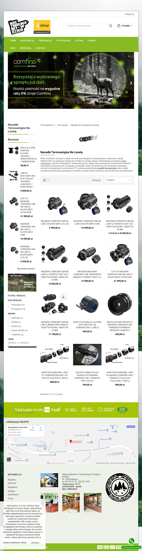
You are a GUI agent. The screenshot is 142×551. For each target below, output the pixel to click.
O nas (10, 498)
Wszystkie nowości (26, 269)
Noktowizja (27, 40)
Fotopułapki (63, 40)
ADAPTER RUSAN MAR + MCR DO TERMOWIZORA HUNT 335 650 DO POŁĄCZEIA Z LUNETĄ (54, 375)
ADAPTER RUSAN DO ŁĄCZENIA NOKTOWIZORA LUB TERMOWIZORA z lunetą (87, 325)
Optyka (79, 40)
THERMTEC (17, 335)
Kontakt (40, 48)
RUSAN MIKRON (20, 330)
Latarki (92, 40)
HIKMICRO (17, 318)
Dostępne (118, 180)
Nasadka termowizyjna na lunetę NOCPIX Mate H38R (27, 229)
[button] (17, 81)
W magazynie (18, 309)
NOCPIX (16, 326)
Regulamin (12, 487)
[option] (71, 80)
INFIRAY (16, 322)
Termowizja (45, 40)
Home (13, 40)
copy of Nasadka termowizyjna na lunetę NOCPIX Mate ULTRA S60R (119, 274)
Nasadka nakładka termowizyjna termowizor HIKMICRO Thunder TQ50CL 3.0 (87, 274)
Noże (12, 48)
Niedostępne (18, 305)
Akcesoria (25, 48)
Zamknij (35, 542)
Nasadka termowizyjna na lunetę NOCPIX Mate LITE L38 (27, 252)
